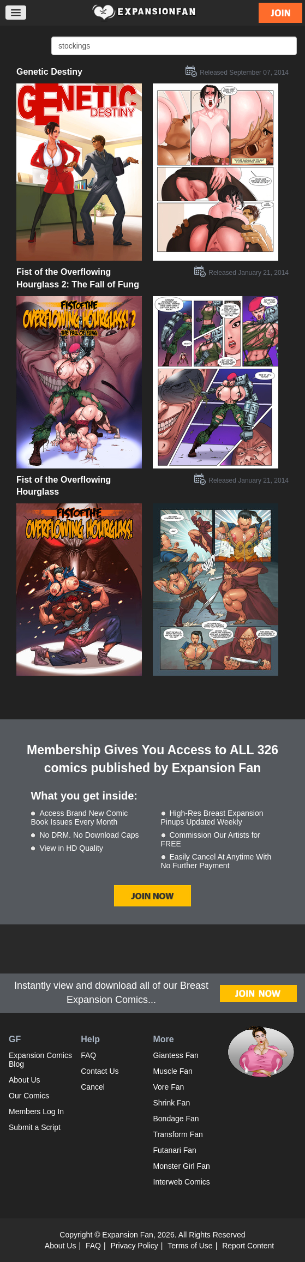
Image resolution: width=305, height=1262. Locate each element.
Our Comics (29, 1095)
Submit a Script (35, 1127)
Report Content (248, 1245)
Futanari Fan (174, 1150)
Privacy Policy (134, 1245)
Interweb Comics (181, 1181)
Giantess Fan (176, 1055)
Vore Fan (168, 1087)
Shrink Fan (171, 1102)
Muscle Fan (173, 1071)
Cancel (93, 1087)
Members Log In (36, 1111)
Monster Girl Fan (181, 1166)
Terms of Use (190, 1245)
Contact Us (99, 1071)
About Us (24, 1079)
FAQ (88, 1055)
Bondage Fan (176, 1118)
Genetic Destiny (49, 71)
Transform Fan (178, 1134)
